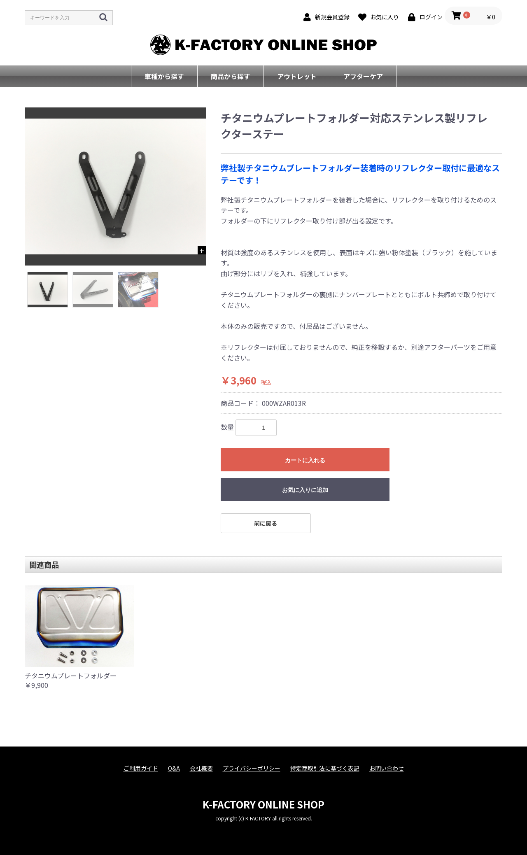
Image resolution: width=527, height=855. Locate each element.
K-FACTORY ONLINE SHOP (263, 804)
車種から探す (164, 76)
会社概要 (201, 768)
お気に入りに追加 (305, 490)
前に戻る (265, 523)
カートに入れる (305, 460)
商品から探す (230, 76)
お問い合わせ (386, 768)
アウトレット (297, 76)
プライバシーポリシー (251, 768)
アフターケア (363, 76)
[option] (115, 186)
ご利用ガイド (141, 768)
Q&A (174, 768)
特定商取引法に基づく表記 (324, 768)
